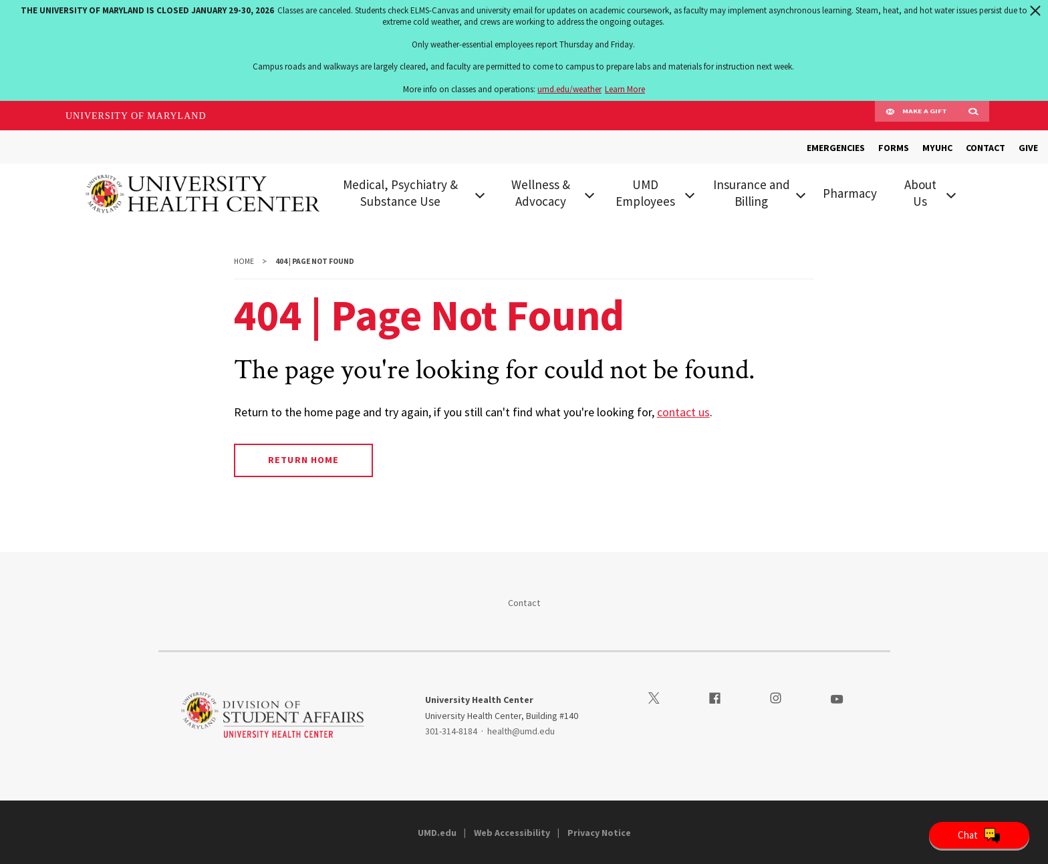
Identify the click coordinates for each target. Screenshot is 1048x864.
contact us (683, 412)
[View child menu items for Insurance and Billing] (801, 193)
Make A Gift (916, 115)
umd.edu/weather (569, 89)
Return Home (303, 460)
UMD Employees (645, 192)
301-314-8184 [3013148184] (451, 731)
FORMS (893, 148)
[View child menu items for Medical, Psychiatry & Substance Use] (479, 193)
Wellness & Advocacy (540, 192)
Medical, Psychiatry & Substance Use (400, 192)
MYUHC (937, 148)
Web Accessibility (512, 833)
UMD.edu (437, 833)
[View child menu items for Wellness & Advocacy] (589, 193)
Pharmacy (850, 193)
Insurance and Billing (751, 192)
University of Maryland (136, 116)
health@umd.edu (521, 731)
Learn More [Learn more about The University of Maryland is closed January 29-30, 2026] (625, 89)
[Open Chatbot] (979, 835)
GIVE (1028, 148)
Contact (524, 603)
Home (244, 261)
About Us (920, 192)
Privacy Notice (599, 833)
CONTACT (985, 148)
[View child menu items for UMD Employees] (689, 193)
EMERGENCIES (836, 148)
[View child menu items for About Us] (950, 193)
